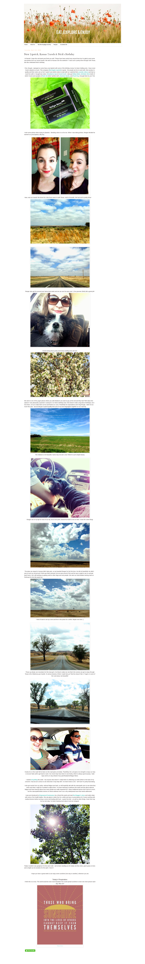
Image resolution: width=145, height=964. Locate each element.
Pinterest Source (60, 945)
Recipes (56, 44)
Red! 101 (45, 76)
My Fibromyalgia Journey (44, 44)
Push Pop (76, 76)
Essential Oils (63, 44)
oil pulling (34, 779)
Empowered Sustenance (47, 795)
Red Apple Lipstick (55, 70)
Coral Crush (62, 74)
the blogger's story (79, 795)
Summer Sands (65, 76)
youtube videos (83, 72)
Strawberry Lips (52, 74)
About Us (32, 44)
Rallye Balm (76, 74)
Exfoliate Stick (85, 74)
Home (26, 44)
